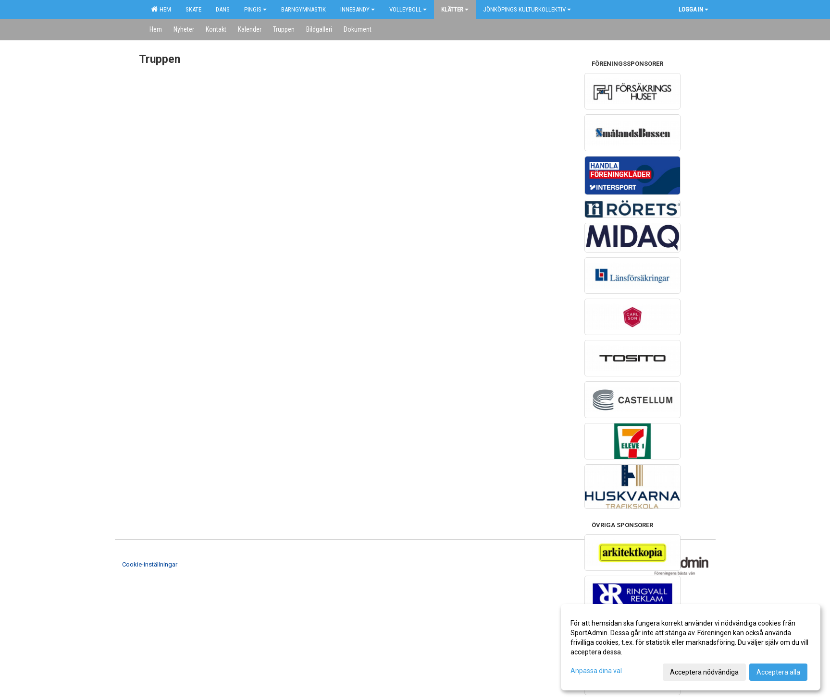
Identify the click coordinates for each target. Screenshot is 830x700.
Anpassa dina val (596, 671)
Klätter (455, 9)
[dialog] (690, 647)
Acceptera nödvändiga (704, 672)
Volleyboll (408, 9)
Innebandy (357, 9)
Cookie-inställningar (149, 564)
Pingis (255, 9)
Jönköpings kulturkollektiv (527, 9)
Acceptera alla (778, 672)
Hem (161, 9)
